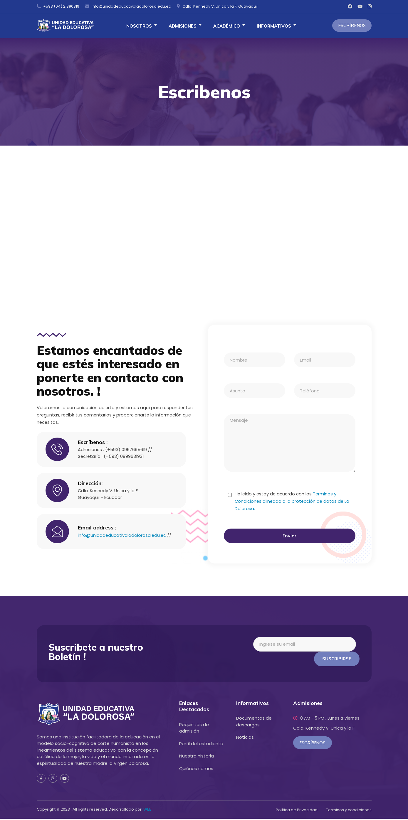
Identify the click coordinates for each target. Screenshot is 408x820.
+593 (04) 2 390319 (58, 6)
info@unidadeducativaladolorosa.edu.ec (122, 532)
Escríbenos (352, 25)
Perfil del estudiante (201, 744)
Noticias (245, 738)
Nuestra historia (196, 757)
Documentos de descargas (254, 722)
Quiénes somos (196, 769)
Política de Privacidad (297, 811)
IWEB (147, 810)
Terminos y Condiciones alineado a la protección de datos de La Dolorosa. (293, 501)
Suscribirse (336, 659)
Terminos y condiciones (349, 811)
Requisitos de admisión (194, 728)
